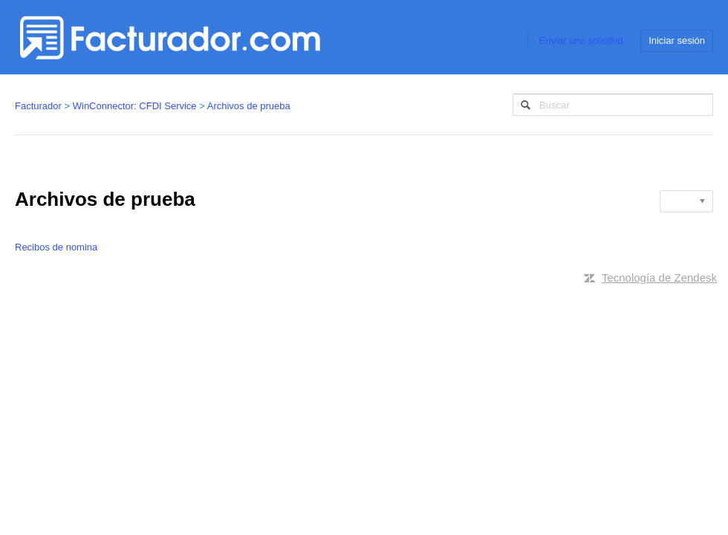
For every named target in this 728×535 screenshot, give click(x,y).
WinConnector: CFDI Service (135, 105)
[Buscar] (613, 105)
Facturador (38, 105)
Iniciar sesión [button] (677, 40)
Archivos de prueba (248, 105)
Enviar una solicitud (581, 40)
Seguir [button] (682, 201)
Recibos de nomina (56, 247)
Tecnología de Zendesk (659, 277)
